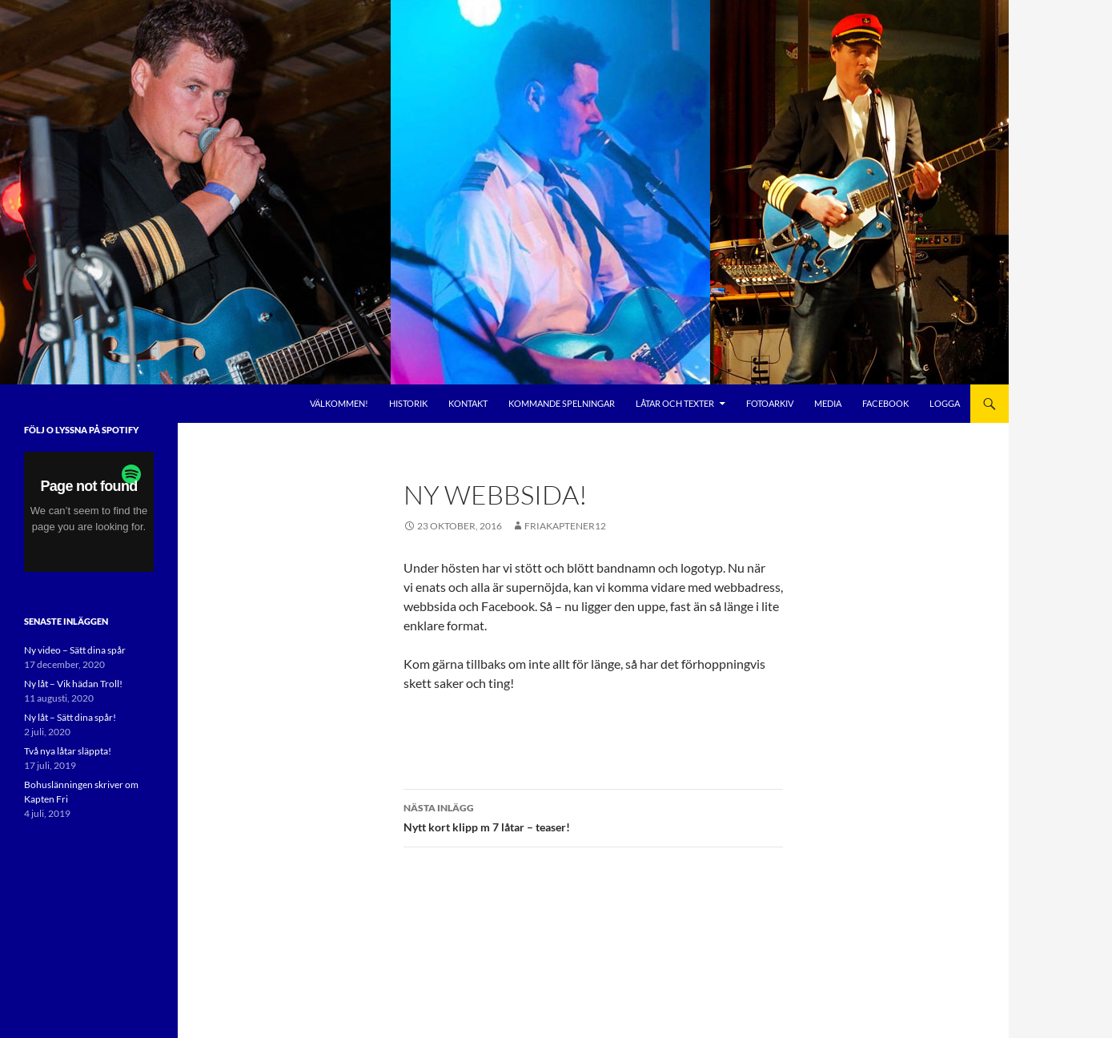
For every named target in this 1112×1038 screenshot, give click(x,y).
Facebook (885, 403)
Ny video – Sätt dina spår (75, 650)
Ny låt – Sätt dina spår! (70, 717)
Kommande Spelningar (561, 403)
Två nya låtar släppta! (67, 751)
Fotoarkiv (769, 403)
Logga (944, 403)
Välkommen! (339, 403)
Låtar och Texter (675, 403)
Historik (408, 403)
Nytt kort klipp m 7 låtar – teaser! (593, 816)
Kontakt (468, 403)
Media (827, 403)
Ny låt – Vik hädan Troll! (73, 684)
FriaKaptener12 (565, 526)
